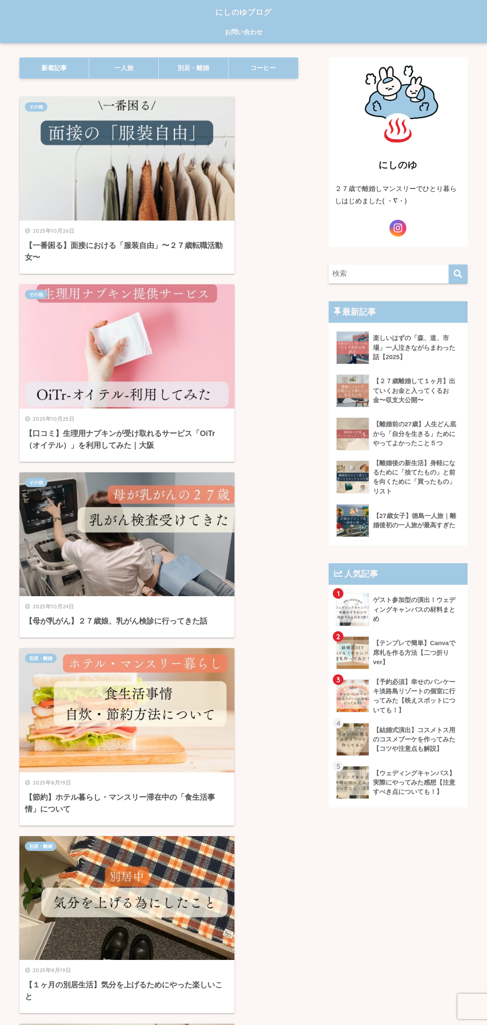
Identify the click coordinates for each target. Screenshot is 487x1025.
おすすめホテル (190, 400)
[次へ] (227, 892)
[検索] (458, 274)
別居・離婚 (186, 259)
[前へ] (108, 892)
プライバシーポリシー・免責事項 (242, 1005)
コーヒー (38, 553)
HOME (243, 991)
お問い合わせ (244, 31)
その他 (36, 107)
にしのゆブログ (243, 11)
